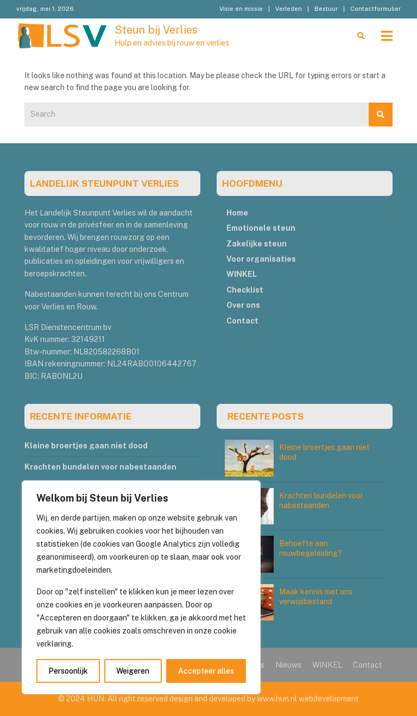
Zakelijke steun (256, 243)
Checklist (244, 290)
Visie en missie (241, 8)
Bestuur (326, 8)
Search (381, 114)
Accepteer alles (206, 671)
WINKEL (241, 274)
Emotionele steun (260, 228)
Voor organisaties (261, 259)
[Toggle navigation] (387, 36)
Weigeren (132, 671)
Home (237, 212)
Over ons (243, 305)
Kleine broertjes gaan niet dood (86, 445)
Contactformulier (375, 8)
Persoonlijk (68, 671)
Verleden (288, 8)
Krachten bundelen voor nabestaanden (100, 466)
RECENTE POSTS (266, 416)
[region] (141, 587)
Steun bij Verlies (156, 29)
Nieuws (288, 665)
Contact (242, 320)
